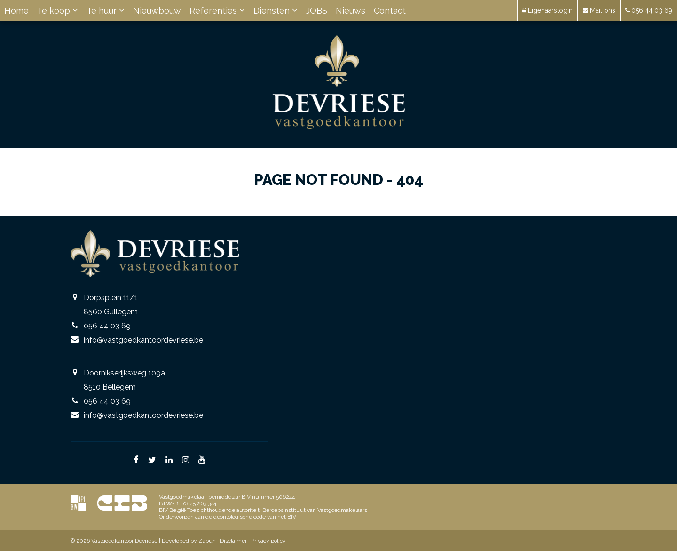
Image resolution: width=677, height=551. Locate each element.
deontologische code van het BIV (254, 516)
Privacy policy (268, 540)
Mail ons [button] (599, 10)
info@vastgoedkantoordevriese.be (143, 339)
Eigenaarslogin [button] (547, 10)
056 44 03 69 (107, 325)
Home (16, 11)
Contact (390, 11)
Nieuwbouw (157, 11)
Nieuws (350, 11)
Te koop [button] (57, 11)
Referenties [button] (217, 11)
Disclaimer (233, 540)
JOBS (316, 11)
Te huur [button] (106, 11)
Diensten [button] (275, 11)
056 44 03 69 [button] (648, 10)
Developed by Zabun (189, 540)
